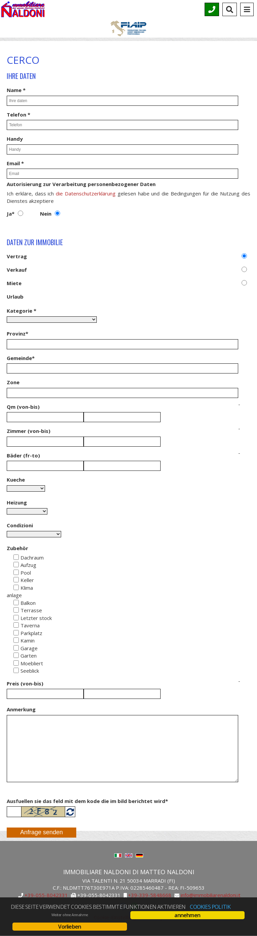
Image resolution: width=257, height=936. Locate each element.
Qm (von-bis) (23, 406)
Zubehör (17, 548)
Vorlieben (69, 926)
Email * (15, 163)
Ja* (10, 213)
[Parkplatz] (16, 632)
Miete (14, 283)
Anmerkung (21, 709)
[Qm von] (45, 417)
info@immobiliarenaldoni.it (211, 895)
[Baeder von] (45, 466)
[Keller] (16, 579)
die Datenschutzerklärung (86, 193)
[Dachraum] (16, 557)
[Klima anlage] (16, 587)
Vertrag (17, 256)
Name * (16, 90)
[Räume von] (45, 442)
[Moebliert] (16, 663)
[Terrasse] (16, 610)
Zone (13, 382)
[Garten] (16, 655)
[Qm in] (122, 417)
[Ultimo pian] (16, 617)
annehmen (187, 915)
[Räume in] (122, 442)
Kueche (16, 479)
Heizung (17, 502)
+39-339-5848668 (149, 895)
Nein (45, 213)
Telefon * (18, 114)
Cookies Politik (210, 906)
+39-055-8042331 (46, 895)
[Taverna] (16, 625)
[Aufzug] (16, 564)
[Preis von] (45, 694)
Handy (15, 138)
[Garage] (16, 648)
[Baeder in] (122, 466)
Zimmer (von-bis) (28, 431)
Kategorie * (21, 310)
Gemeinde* (21, 358)
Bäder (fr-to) (23, 455)
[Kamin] (16, 640)
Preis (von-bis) (25, 683)
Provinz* (17, 333)
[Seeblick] (16, 670)
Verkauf (17, 269)
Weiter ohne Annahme (69, 914)
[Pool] (16, 572)
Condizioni (20, 525)
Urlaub (15, 296)
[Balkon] (16, 602)
